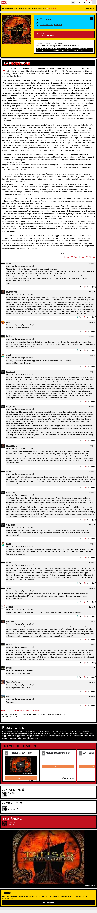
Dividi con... (90, 55)
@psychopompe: (12, 411)
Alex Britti (11, 791)
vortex (8, 263)
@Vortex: (9, 377)
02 (43, 751)
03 (80, 751)
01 (6, 751)
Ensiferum (11, 821)
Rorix (8, 694)
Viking (46, 43)
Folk (39, 43)
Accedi (8, 715)
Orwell (8, 354)
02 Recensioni (48, 900)
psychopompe (11, 291)
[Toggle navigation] (73, 2)
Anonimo (9, 605)
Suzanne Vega (13, 806)
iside (8, 322)
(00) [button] (93, 287)
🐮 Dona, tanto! (51, 8)
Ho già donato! (90, 8)
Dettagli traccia (31, 779)
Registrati (16, 715)
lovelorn (9, 336)
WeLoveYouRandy (13, 680)
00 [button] (80, 287)
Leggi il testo (21, 776)
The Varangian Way (52, 24)
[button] (79, 2)
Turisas (45, 19)
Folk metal (57, 43)
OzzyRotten (40, 33)
